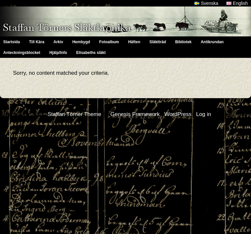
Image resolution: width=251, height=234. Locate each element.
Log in (203, 114)
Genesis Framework (135, 114)
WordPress (178, 114)
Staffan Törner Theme (74, 114)
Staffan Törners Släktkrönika (67, 27)
